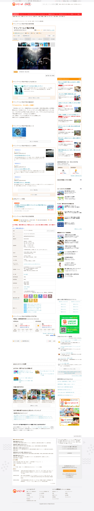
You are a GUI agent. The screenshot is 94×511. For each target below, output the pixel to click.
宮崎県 (65, 373)
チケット (21, 39)
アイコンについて (16, 298)
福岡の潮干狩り (38, 456)
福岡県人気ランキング (19, 33)
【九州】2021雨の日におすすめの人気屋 (34, 310)
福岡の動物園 (21, 442)
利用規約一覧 (29, 493)
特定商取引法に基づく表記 (31, 500)
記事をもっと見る (34, 405)
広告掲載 (28, 495)
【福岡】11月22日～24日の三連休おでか (34, 304)
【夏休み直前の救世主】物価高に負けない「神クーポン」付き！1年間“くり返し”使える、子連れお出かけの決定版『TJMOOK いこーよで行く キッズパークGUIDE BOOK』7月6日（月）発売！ (37, 472)
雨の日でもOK (64, 4)
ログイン (79, 1)
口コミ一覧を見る (34, 190)
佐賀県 (68, 371)
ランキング (42, 14)
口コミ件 (52, 30)
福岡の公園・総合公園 (48, 449)
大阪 (47, 16)
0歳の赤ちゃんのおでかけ (63, 301)
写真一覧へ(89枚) (50, 75)
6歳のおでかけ (63, 309)
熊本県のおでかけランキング (45, 416)
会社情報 (66, 495)
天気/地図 (53, 39)
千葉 (29, 16)
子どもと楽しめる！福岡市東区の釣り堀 (66, 392)
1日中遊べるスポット (78, 4)
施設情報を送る (26, 35)
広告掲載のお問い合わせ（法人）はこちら (69, 467)
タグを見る (26, 288)
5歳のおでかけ (75, 306)
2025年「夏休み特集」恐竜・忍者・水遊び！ (21, 461)
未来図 (66, 493)
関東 (22, 16)
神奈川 (27, 16)
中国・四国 (56, 16)
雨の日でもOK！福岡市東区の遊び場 (65, 386)
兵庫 (51, 16)
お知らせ (40, 39)
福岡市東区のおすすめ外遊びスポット (65, 395)
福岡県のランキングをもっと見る (69, 368)
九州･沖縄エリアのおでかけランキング (22, 415)
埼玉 (31, 16)
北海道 (19, 16)
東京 (24, 16)
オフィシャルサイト (50, 230)
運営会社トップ (55, 491)
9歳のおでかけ (75, 311)
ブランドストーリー (68, 491)
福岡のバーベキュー (27, 442)
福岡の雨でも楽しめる (17, 453)
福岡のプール (43, 442)
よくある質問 (41, 493)
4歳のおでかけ (63, 306)
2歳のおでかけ (63, 304)
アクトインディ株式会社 (66, 489)
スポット (15, 14)
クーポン (28, 39)
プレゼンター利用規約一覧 (44, 491)
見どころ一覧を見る (34, 141)
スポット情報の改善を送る (18, 228)
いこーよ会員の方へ (69, 476)
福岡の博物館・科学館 (38, 453)
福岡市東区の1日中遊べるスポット (65, 389)
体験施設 (28, 286)
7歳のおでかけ (75, 309)
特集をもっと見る (78, 228)
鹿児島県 (69, 373)
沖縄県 (73, 373)
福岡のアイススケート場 (31, 456)
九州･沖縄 (60, 371)
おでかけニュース (62, 14)
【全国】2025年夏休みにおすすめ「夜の (34, 305)
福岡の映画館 (31, 453)
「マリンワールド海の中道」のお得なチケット (40, 427)
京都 (49, 16)
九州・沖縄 (61, 16)
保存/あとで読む (65, 1)
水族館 (25, 286)
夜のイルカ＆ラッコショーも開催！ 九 (34, 308)
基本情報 (15, 39)
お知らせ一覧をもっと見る (33, 97)
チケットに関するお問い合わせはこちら (69, 473)
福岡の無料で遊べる (25, 449)
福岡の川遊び (15, 450)
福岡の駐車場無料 (33, 449)
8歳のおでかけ (63, 311)
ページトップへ (77, 436)
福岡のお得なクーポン (17, 449)
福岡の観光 (49, 442)
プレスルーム (41, 495)
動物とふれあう (71, 4)
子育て (72, 14)
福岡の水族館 (51, 453)
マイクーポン (58, 1)
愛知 (36, 16)
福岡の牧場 (39, 442)
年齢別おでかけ (51, 14)
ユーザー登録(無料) (73, 1)
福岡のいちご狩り (45, 456)
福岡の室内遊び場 (25, 453)
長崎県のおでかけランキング (32, 416)
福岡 (64, 16)
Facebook (28, 498)
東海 (34, 16)
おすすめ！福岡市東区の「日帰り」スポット (67, 381)
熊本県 (75, 371)
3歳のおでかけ (75, 304)
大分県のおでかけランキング (20, 418)
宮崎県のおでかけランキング (32, 418)
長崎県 (71, 371)
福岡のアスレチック (40, 449)
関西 (45, 16)
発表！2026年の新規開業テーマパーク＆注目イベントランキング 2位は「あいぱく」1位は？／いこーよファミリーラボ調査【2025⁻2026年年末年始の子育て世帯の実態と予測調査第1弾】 (37, 476)
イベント (22, 14)
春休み (60, 4)
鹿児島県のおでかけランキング (45, 418)
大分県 (78, 371)
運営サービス (54, 495)
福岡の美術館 (45, 453)
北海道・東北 (15, 16)
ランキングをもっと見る (77, 375)
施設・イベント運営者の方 (31, 491)
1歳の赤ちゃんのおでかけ (75, 301)
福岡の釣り (34, 442)
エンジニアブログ (55, 498)
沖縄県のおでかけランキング (20, 419)
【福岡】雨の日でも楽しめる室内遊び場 (34, 307)
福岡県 (64, 371)
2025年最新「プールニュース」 (36, 461)
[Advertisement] (34, 122)
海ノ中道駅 (26, 274)
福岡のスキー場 (23, 456)
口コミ (34, 39)
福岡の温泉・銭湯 (16, 456)
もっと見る (52, 483)
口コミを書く (17, 35)
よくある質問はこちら (69, 475)
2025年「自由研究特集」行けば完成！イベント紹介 (22, 463)
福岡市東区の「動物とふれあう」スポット (66, 384)
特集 (78, 14)
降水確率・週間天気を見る (48, 333)
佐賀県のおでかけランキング (20, 416)
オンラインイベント (32, 14)
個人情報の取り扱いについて (69, 465)
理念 (53, 493)
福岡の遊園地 (15, 442)
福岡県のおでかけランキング (36, 415)
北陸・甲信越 (40, 16)
